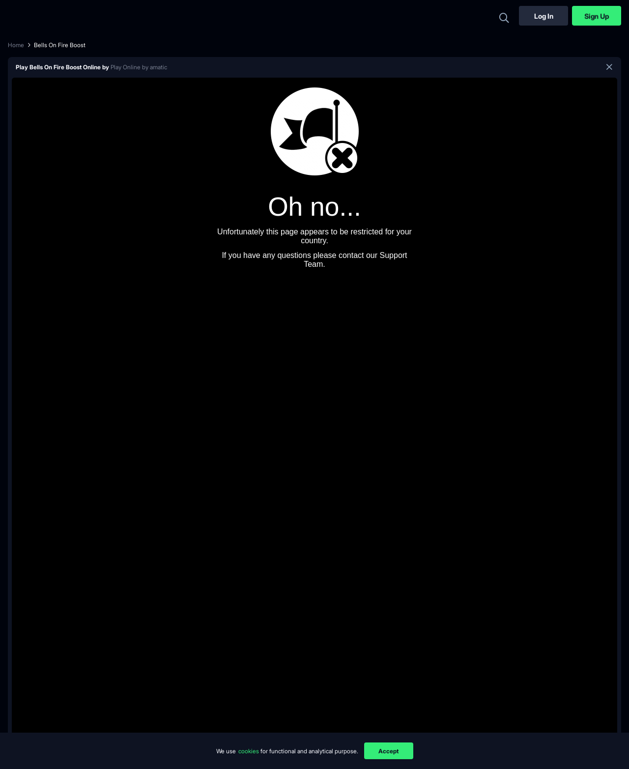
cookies (249, 751)
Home (16, 45)
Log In (543, 16)
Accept (388, 751)
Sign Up (596, 16)
